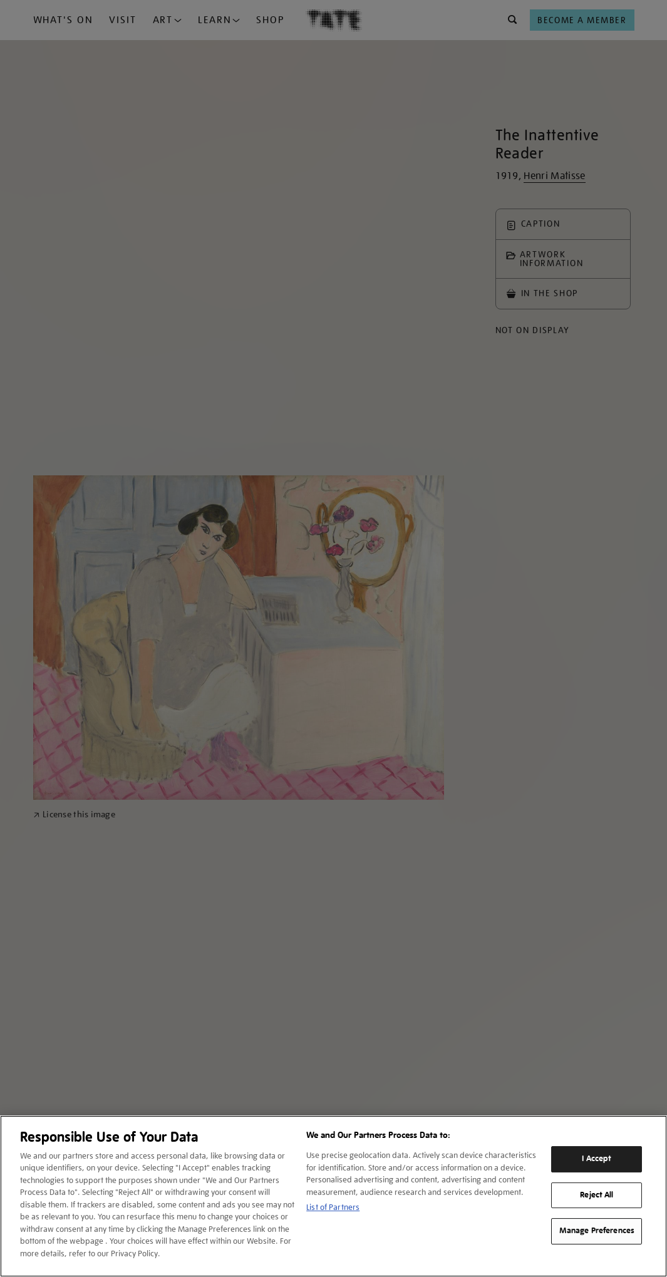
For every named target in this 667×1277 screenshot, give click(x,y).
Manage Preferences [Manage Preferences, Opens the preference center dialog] (596, 1230)
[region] (333, 1196)
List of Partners (332, 1207)
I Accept (596, 1158)
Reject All (596, 1195)
